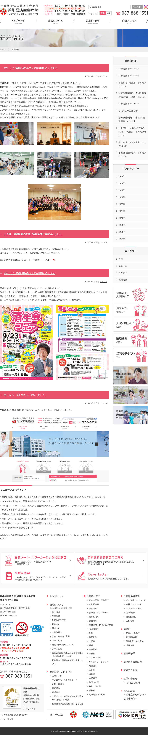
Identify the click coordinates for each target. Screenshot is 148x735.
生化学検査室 (95, 686)
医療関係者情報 (132, 596)
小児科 (92, 641)
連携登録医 (131, 617)
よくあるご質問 (133, 683)
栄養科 (92, 690)
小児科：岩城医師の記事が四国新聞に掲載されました (33, 234)
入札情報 (130, 621)
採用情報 (123, 280)
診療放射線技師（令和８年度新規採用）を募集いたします (132, 95)
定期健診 (56, 692)
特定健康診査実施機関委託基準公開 (67, 704)
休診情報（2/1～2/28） (129, 76)
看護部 (127, 629)
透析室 (92, 674)
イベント (103, 76)
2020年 (122, 218)
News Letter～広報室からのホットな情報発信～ (135, 695)
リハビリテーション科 (99, 662)
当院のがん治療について (63, 644)
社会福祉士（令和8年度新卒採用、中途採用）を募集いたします (132, 131)
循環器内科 (94, 629)
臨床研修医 (129, 653)
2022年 (122, 204)
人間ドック (57, 676)
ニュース (103, 242)
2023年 (122, 197)
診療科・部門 (93, 596)
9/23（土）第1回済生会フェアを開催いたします (29, 273)
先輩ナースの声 (133, 633)
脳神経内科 (94, 617)
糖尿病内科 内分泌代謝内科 (101, 625)
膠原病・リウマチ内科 (99, 612)
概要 (65, 608)
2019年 (122, 225)
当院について (56, 604)
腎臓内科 (93, 621)
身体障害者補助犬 (133, 662)
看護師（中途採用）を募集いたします (132, 84)
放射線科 (93, 666)
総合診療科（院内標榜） (100, 600)
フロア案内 (57, 640)
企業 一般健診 (58, 684)
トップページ (56, 596)
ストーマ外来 (95, 657)
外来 (121, 259)
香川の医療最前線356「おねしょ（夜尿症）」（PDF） (25, 260)
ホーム (2, 49)
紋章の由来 (58, 608)
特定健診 (56, 688)
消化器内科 (94, 604)
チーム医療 (57, 649)
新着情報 (15, 49)
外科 (91, 633)
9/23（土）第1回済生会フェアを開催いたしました (31, 68)
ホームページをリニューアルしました (24, 395)
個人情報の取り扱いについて (14, 715)
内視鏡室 (93, 678)
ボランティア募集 (134, 608)
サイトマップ (7, 719)
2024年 (122, 190)
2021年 (122, 211)
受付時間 (56, 616)
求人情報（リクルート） (137, 600)
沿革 (70, 608)
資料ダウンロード (134, 604)
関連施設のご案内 (97, 694)
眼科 (91, 645)
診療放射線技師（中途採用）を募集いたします (132, 119)
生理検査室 (94, 682)
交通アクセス (130, 670)
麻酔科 (92, 653)
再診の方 (56, 628)
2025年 (122, 183)
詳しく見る (30, 708)
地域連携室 (131, 612)
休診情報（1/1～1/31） (129, 104)
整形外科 (93, 637)
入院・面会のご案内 (61, 636)
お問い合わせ (130, 678)
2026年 (122, 176)
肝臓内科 (93, 608)
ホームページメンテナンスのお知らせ (132, 144)
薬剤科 (92, 670)
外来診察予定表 (59, 620)
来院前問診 (57, 632)
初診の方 (56, 624)
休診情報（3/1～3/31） (129, 69)
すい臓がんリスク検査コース (64, 680)
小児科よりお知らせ (128, 111)
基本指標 (56, 612)
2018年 (122, 232)
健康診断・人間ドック (61, 672)
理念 (51, 608)
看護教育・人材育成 (135, 641)
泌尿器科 (93, 649)
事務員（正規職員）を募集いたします (132, 154)
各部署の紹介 (132, 637)
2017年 (122, 239)
